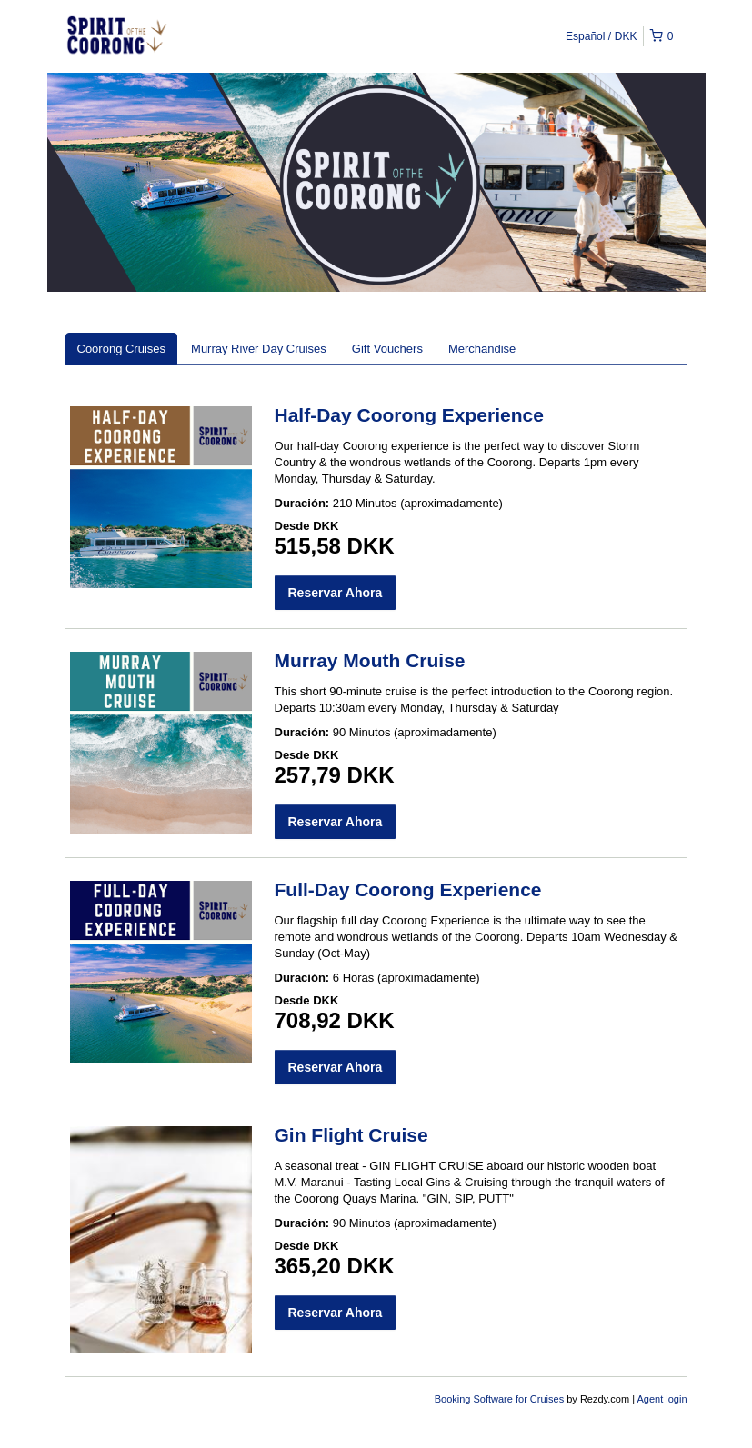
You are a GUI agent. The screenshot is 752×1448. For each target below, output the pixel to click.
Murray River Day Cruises (258, 348)
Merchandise (482, 348)
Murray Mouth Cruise (370, 660)
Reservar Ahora (335, 592)
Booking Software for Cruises (501, 1398)
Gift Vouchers (387, 348)
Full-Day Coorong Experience (408, 889)
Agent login (662, 1398)
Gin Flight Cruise (351, 1134)
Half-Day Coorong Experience (409, 414)
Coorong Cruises (121, 348)
